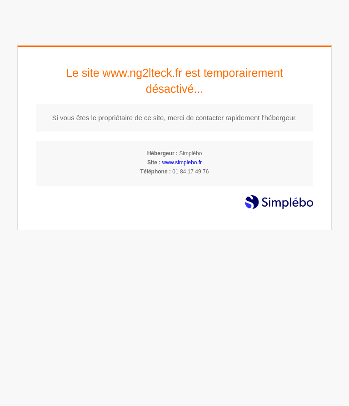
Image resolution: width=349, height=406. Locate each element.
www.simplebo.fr (182, 162)
